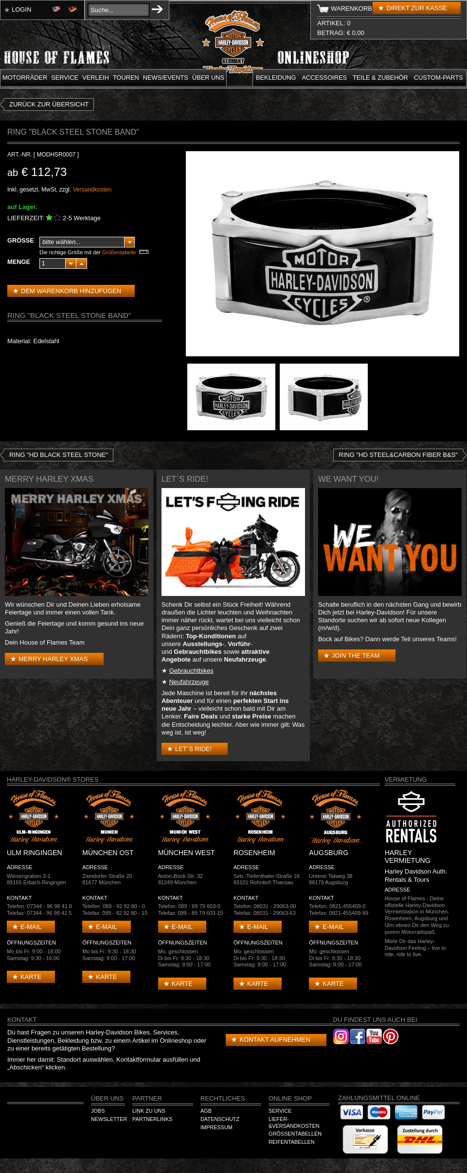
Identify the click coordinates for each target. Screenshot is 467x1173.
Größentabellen (295, 1134)
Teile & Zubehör (380, 77)
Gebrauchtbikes (191, 670)
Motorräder (24, 77)
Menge (18, 261)
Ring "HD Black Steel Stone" (58, 454)
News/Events (165, 77)
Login (21, 9)
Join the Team (355, 655)
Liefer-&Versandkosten (294, 1122)
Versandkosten (92, 189)
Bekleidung (276, 77)
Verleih (95, 77)
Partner (147, 1098)
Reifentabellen (292, 1142)
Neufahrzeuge (189, 681)
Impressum (216, 1127)
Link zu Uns (148, 1111)
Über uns (208, 77)
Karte (30, 976)
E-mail (30, 926)
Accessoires (324, 77)
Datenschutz (219, 1119)
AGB (206, 1111)
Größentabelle (119, 252)
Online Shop (290, 1098)
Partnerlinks (152, 1119)
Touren (126, 77)
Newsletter (109, 1119)
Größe (20, 240)
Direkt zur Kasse (416, 8)
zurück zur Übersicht (49, 104)
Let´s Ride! (193, 749)
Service (64, 77)
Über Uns (107, 1098)
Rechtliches (222, 1098)
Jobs (98, 1111)
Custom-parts (438, 77)
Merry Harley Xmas (53, 659)
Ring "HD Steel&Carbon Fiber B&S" (398, 454)
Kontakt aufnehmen (274, 1039)
